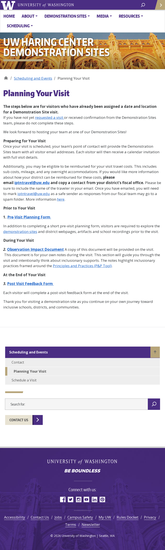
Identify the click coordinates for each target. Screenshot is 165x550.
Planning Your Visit (30, 371)
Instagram (78, 499)
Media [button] (103, 16)
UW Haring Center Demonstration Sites (6, 76)
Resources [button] (129, 16)
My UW (105, 517)
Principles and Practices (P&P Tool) (82, 265)
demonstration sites (20, 231)
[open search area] (143, 4)
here (60, 199)
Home (9, 16)
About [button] (28, 16)
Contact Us (18, 420)
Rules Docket (127, 517)
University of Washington (9, 5)
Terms (70, 524)
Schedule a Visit (24, 380)
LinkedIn (94, 499)
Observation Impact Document (35, 249)
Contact (18, 362)
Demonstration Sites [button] (65, 16)
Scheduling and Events (33, 78)
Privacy (150, 517)
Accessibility (14, 517)
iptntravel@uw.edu (33, 193)
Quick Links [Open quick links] (158, 6)
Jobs (58, 517)
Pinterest (102, 499)
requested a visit (49, 117)
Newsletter (91, 524)
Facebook (63, 499)
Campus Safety (80, 517)
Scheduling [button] (18, 25)
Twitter (70, 499)
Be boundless (82, 471)
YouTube (86, 499)
